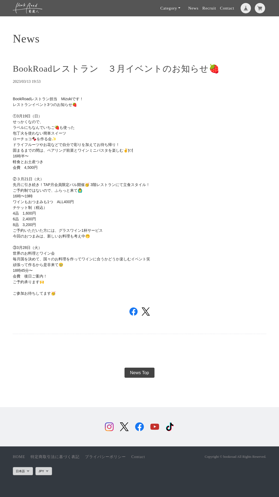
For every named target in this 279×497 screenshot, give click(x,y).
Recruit (209, 8)
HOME (19, 457)
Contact (227, 8)
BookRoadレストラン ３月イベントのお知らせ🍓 (116, 69)
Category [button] (168, 8)
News (193, 8)
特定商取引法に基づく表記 (55, 457)
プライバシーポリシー (105, 457)
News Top (139, 372)
